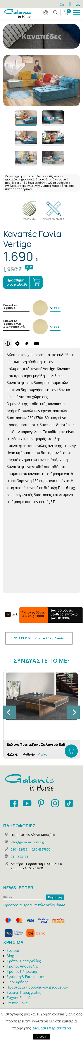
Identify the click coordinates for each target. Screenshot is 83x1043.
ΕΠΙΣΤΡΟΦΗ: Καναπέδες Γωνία (39, 638)
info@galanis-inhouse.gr (28, 842)
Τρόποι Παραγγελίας (24, 961)
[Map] (70, 4)
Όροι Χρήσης (17, 982)
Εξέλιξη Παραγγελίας (24, 992)
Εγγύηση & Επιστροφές (26, 976)
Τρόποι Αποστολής (22, 966)
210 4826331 (20, 849)
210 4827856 (41, 849)
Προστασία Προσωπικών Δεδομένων (34, 905)
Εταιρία (13, 950)
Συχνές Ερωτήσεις (22, 997)
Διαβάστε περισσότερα (52, 1028)
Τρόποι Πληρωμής (22, 971)
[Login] (78, 4)
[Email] (62, 4)
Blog (10, 955)
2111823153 (19, 856)
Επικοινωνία (17, 1003)
